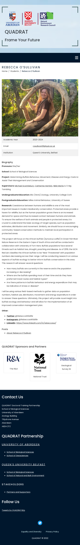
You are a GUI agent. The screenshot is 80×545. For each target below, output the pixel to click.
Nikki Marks (58, 185)
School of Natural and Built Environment (25, 475)
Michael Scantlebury (24, 185)
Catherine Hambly (43, 185)
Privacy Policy (52, 531)
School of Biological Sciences (20, 452)
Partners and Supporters (18, 492)
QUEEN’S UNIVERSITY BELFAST (23, 464)
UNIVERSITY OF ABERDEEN (21, 444)
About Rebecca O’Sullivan (19, 333)
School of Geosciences (17, 455)
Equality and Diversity (31, 531)
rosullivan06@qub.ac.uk (44, 146)
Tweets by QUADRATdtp (13, 510)
